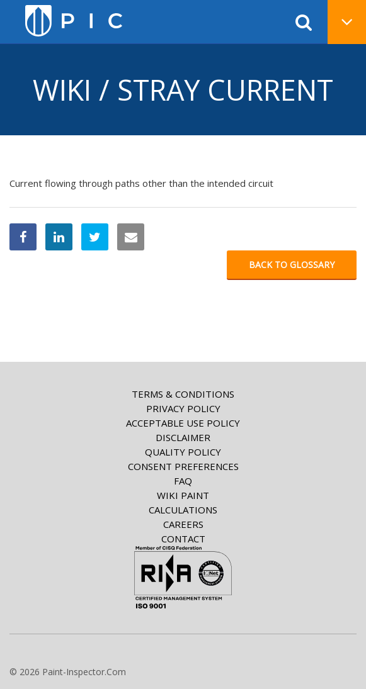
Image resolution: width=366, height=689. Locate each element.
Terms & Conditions (183, 394)
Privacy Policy (183, 408)
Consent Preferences (183, 466)
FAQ (183, 480)
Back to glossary (292, 265)
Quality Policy (183, 451)
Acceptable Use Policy (183, 423)
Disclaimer (183, 437)
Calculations (183, 509)
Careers (183, 524)
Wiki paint (183, 495)
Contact (183, 538)
